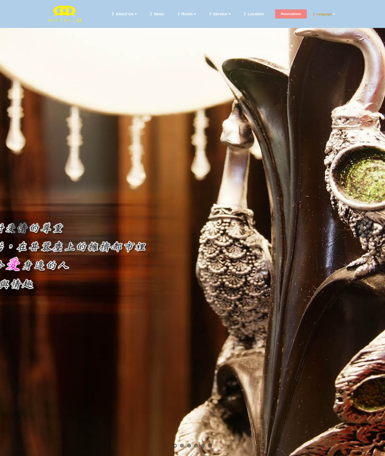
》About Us (122, 14)
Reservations (291, 14)
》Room (185, 14)
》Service (218, 14)
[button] (20, 228)
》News (157, 14)
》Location (254, 14)
